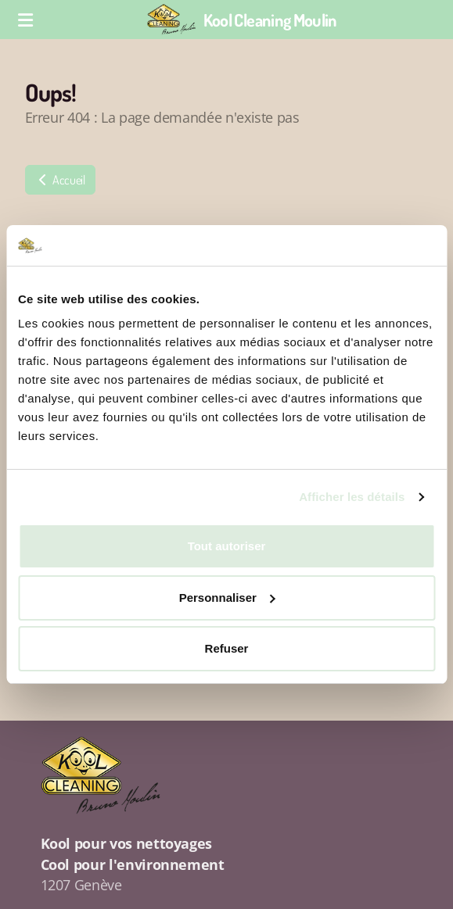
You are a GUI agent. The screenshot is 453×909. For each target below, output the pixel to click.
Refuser (227, 648)
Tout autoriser (227, 546)
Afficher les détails (351, 496)
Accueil (60, 180)
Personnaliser (227, 597)
